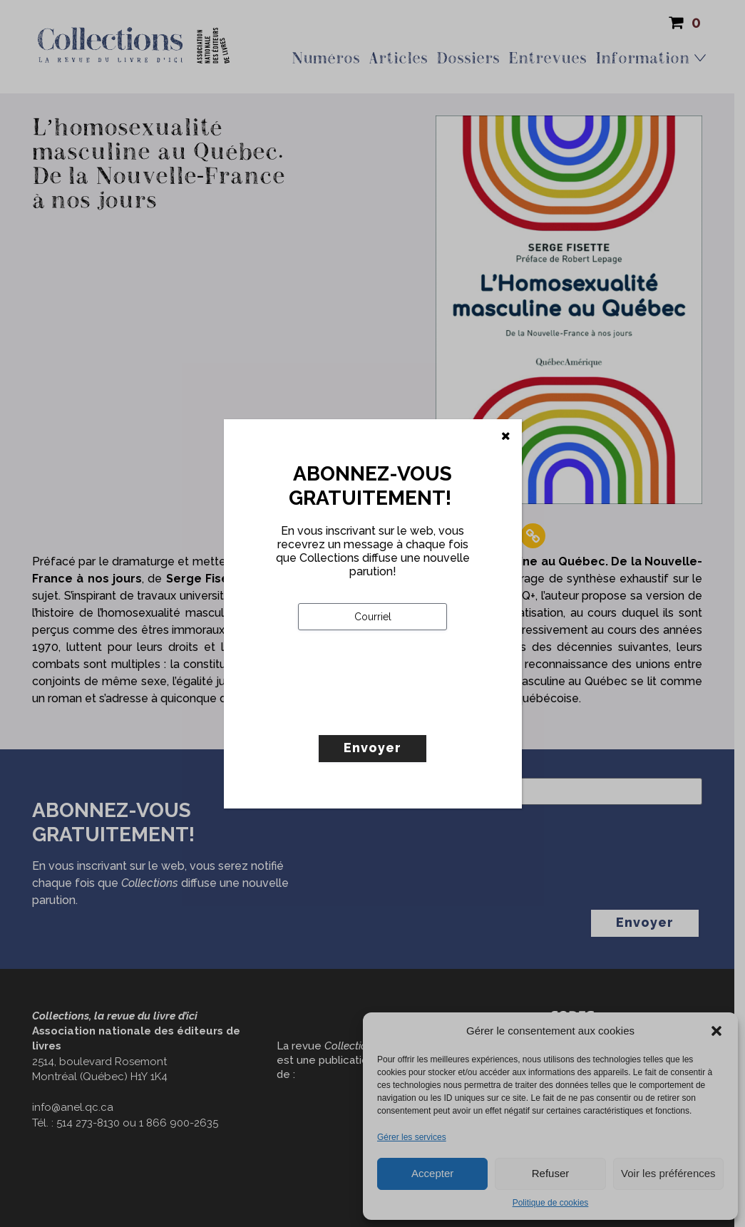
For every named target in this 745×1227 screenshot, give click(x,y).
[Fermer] (506, 436)
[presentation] (406, 712)
